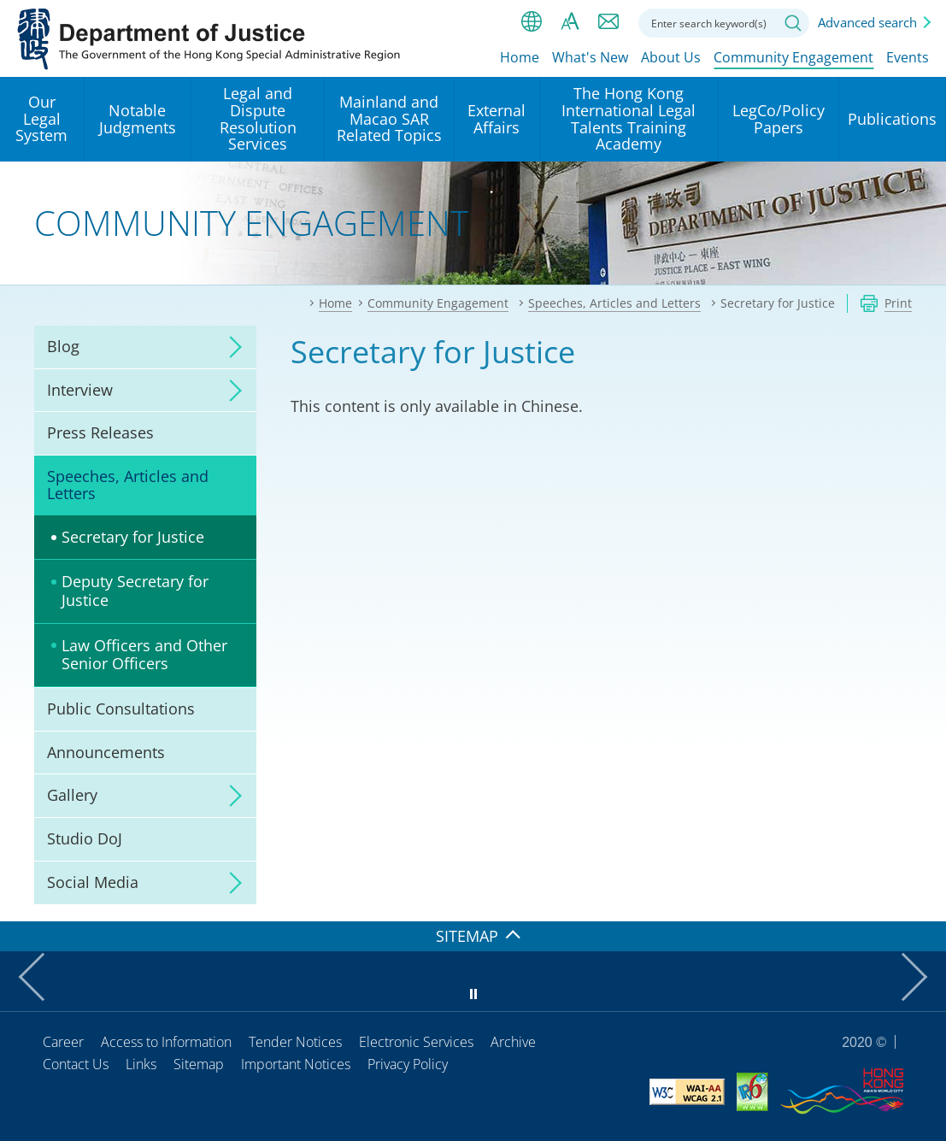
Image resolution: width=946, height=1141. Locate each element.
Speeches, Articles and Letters (128, 484)
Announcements (106, 752)
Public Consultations (121, 708)
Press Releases (100, 432)
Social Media (92, 882)
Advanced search (867, 22)
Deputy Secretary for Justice (135, 590)
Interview (80, 389)
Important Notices (295, 1064)
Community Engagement (793, 57)
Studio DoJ (84, 838)
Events (907, 57)
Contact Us (76, 1064)
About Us (671, 57)
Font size (570, 21)
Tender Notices (295, 1041)
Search (793, 23)
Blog (63, 346)
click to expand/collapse (231, 347)
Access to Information (166, 1041)
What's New (590, 57)
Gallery (72, 795)
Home (519, 57)
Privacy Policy (407, 1064)
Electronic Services (416, 1041)
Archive (513, 1041)
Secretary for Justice (133, 536)
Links (141, 1064)
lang (531, 21)
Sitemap (198, 1064)
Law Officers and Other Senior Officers (144, 654)
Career (63, 1041)
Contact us (608, 21)
